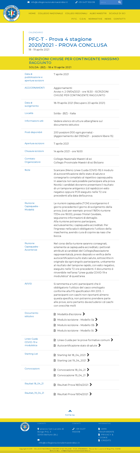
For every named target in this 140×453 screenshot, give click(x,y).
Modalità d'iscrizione (69, 314)
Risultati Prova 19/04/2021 (73, 394)
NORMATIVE (95, 19)
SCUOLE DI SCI (117, 13)
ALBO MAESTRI (98, 13)
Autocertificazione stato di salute (77, 345)
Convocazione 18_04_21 (71, 370)
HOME (32, 13)
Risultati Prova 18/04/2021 (73, 384)
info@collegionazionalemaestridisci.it (49, 2)
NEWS (108, 19)
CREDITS (104, 440)
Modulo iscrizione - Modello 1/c (76, 330)
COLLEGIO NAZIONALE (50, 13)
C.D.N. (83, 19)
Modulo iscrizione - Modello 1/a (76, 319)
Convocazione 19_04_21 (71, 375)
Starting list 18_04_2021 (71, 355)
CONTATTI (119, 19)
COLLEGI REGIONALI (76, 13)
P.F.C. (74, 19)
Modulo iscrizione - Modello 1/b (76, 325)
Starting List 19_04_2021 (72, 360)
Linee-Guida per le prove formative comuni (83, 340)
